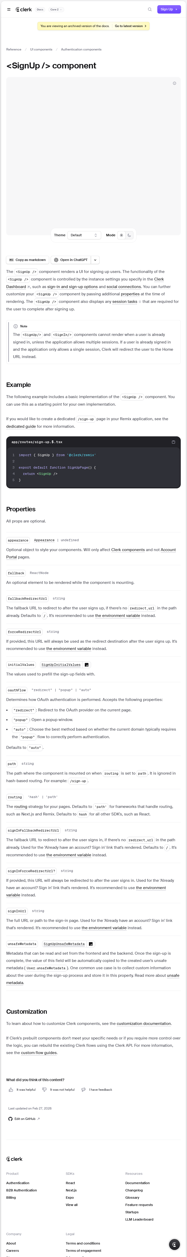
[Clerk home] (14, 1159)
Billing (11, 1197)
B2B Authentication (21, 1190)
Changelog (134, 1190)
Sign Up (169, 9)
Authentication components (81, 49)
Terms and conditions (83, 1243)
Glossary (132, 1197)
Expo (70, 1197)
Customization (26, 1011)
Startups (132, 1212)
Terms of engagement (83, 1251)
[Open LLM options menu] (95, 260)
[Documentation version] (56, 9)
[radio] (121, 235)
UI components (41, 49)
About (11, 1243)
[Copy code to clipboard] (173, 442)
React (70, 1183)
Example (18, 384)
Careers (12, 1251)
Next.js (71, 1190)
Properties (20, 509)
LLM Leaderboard (139, 1219)
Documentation (137, 1183)
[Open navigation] (8, 9)
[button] (126, 301)
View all (72, 1205)
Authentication (17, 1183)
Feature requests (139, 1205)
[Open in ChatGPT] (71, 260)
